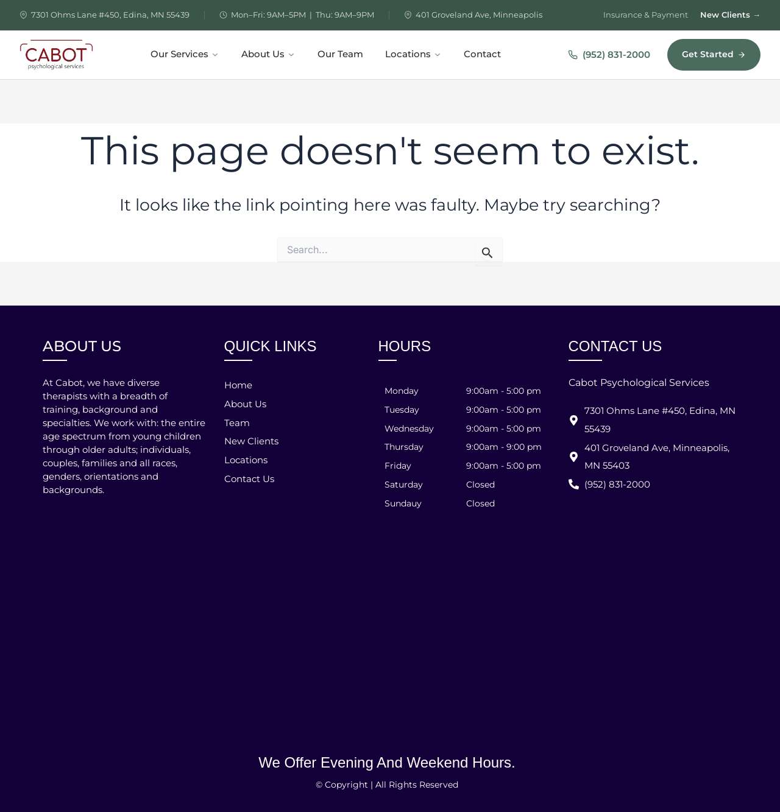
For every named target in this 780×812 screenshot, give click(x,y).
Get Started (714, 54)
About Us (268, 54)
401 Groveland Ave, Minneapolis (479, 14)
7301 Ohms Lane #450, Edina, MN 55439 (110, 14)
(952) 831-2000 (609, 54)
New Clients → (730, 14)
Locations (413, 54)
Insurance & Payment (645, 14)
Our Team (340, 54)
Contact (482, 54)
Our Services (185, 54)
